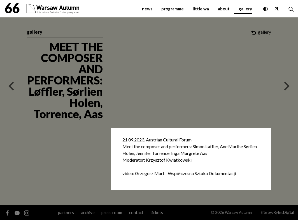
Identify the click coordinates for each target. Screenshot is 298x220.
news (147, 8)
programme (172, 8)
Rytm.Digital (284, 212)
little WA (201, 8)
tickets (156, 212)
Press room (111, 212)
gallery (245, 8)
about (224, 8)
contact (136, 212)
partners (66, 212)
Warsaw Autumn (238, 212)
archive (88, 212)
